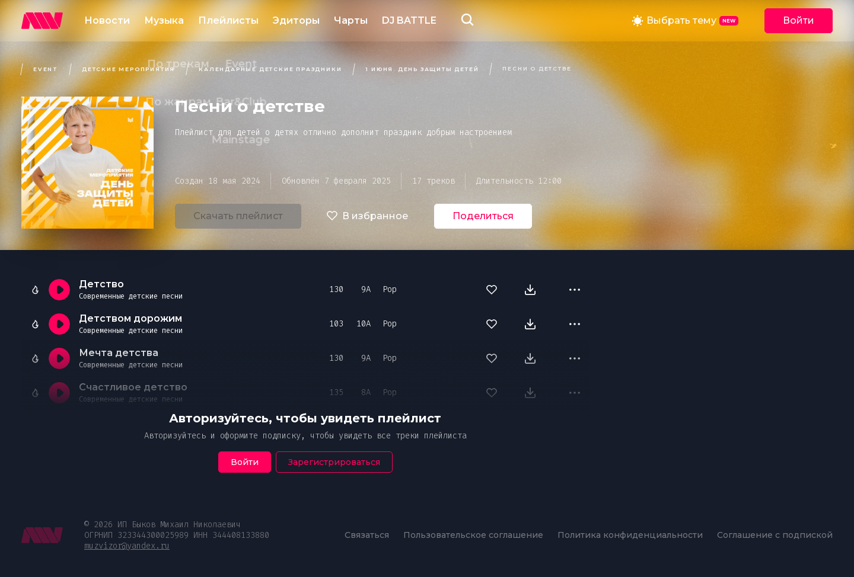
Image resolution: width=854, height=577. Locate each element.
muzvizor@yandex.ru (127, 546)
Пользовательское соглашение (473, 535)
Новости (107, 20)
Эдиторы (296, 20)
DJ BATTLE (409, 20)
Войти (798, 20)
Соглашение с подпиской (775, 535)
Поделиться (483, 216)
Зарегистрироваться (334, 462)
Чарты (351, 20)
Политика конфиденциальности (630, 535)
